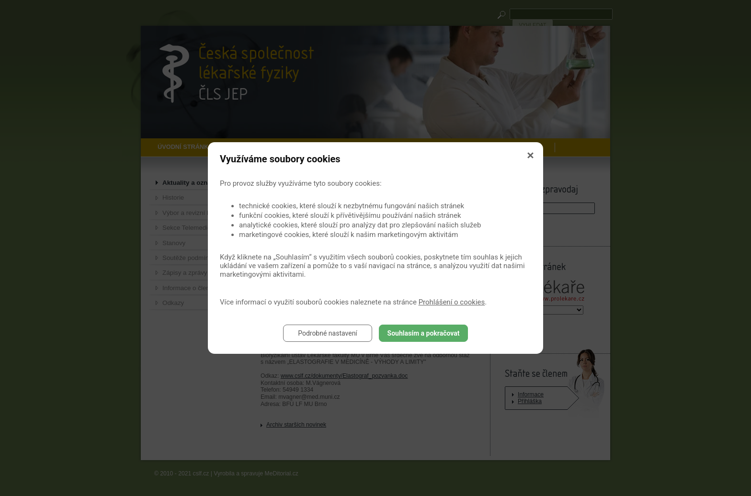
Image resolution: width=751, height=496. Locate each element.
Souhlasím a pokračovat (423, 333)
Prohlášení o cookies (452, 302)
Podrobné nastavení (327, 333)
